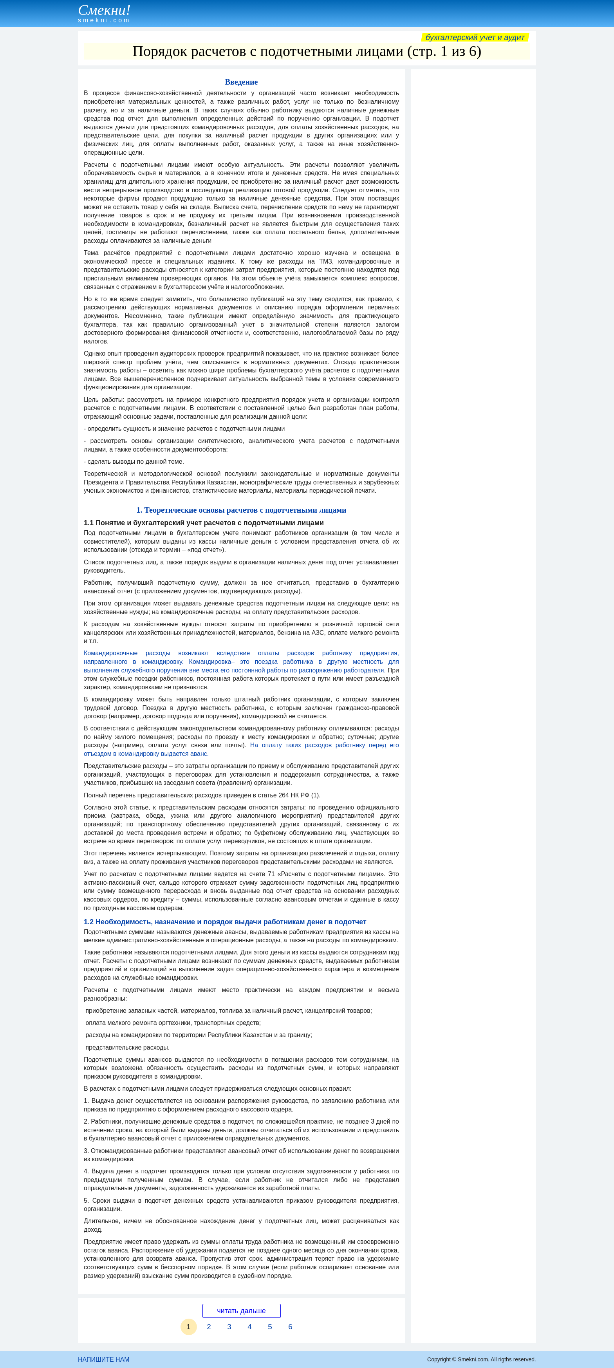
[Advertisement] (473, 190)
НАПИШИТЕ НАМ (104, 1359)
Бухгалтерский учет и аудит (475, 37)
